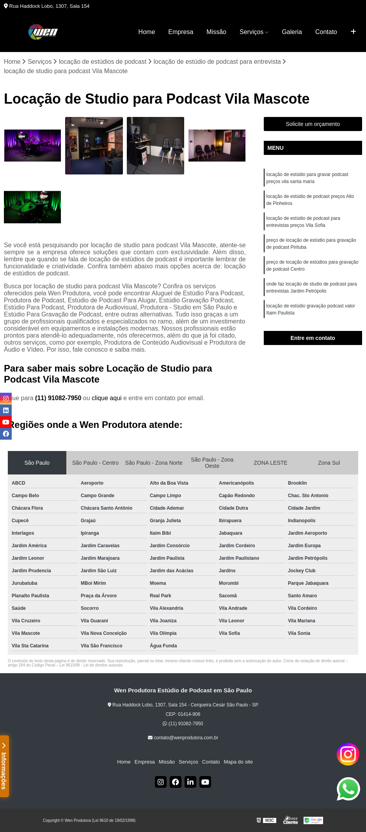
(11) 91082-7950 (59, 398)
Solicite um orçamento (313, 124)
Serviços (251, 32)
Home (147, 32)
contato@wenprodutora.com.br (183, 737)
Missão (216, 32)
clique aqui (107, 398)
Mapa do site (238, 762)
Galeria (292, 32)
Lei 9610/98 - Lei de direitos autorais (91, 665)
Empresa (180, 32)
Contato (326, 32)
